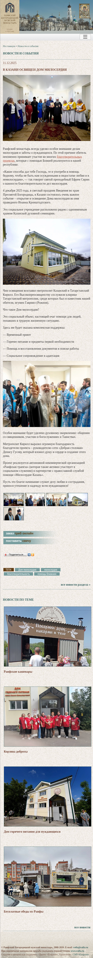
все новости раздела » (75, 584)
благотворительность (18, 574)
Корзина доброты (16, 751)
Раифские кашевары (18, 671)
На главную (9, 46)
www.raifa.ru (77, 951)
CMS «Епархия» (81, 954)
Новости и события (28, 46)
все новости (82, 927)
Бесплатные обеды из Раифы (23, 911)
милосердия (50, 569)
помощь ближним (47, 574)
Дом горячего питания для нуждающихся (32, 831)
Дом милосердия (27, 569)
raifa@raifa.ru (80, 947)
